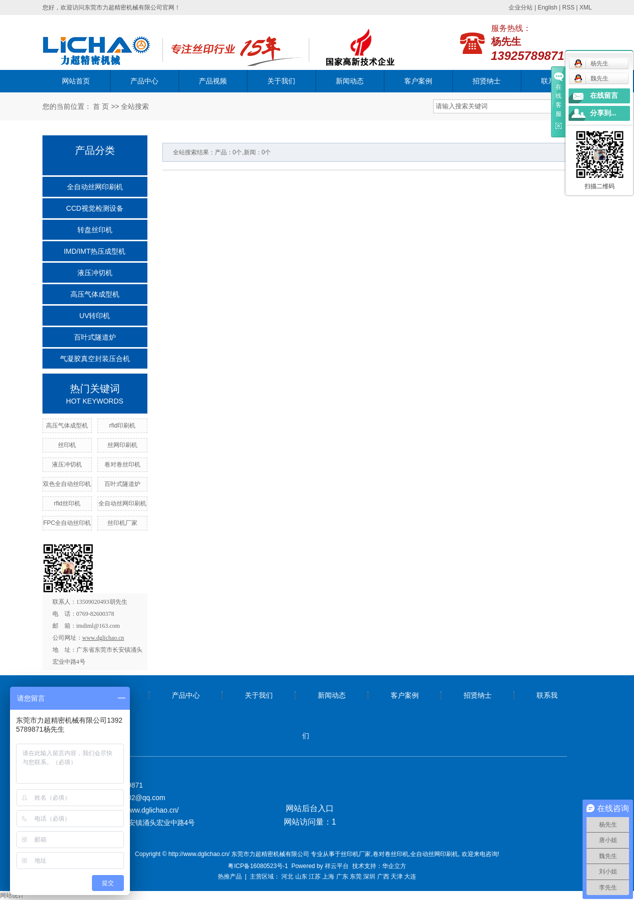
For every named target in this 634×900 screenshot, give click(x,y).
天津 (397, 876)
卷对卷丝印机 (122, 464)
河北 (287, 876)
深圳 (369, 876)
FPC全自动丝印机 (67, 522)
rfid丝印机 (67, 503)
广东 (342, 876)
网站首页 (76, 81)
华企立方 (394, 866)
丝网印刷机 (122, 445)
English (547, 7)
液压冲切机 (94, 273)
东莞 (356, 876)
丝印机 (67, 445)
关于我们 (281, 81)
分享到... (603, 113)
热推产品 (230, 876)
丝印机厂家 (122, 522)
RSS (568, 7)
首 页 (101, 106)
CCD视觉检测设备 (94, 208)
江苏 (315, 876)
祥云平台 (337, 866)
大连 (410, 876)
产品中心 (144, 81)
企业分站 (521, 7)
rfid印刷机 (122, 425)
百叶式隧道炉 (95, 337)
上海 (328, 876)
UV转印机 (94, 316)
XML (586, 7)
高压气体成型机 (94, 294)
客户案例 (418, 81)
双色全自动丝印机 (67, 483)
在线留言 (604, 95)
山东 (301, 876)
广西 (383, 876)
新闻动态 (350, 81)
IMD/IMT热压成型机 (95, 251)
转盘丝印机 (94, 230)
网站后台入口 (310, 808)
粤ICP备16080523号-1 (258, 866)
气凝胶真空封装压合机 (95, 359)
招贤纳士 (487, 81)
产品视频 (213, 81)
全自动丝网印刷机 (95, 187)
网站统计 (12, 895)
